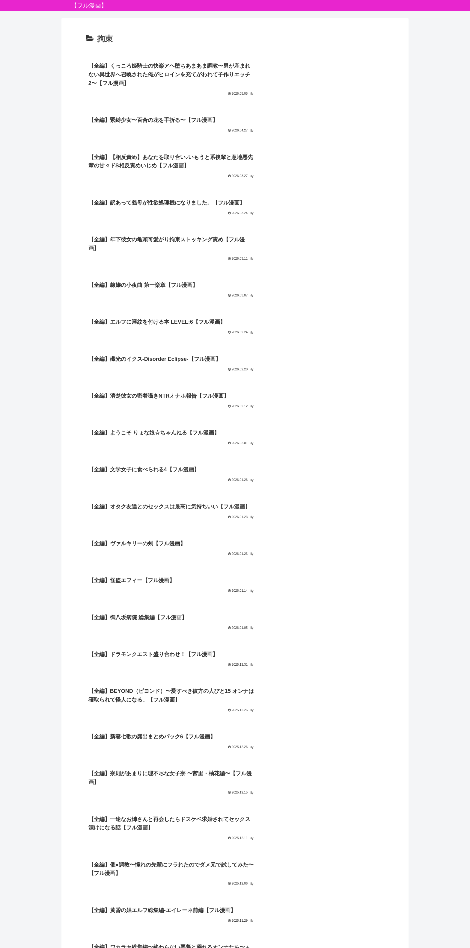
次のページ (235, 823)
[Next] (21, 936)
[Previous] (7, 936)
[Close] (34, 941)
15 (251, 846)
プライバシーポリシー (235, 907)
